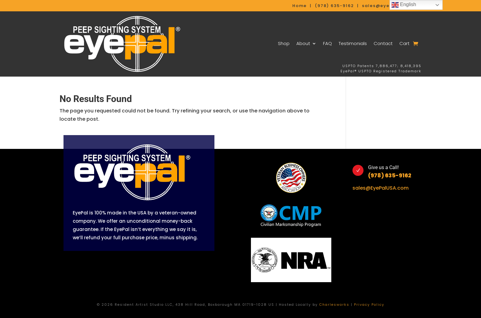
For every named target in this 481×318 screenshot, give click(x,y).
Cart (404, 43)
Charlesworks (334, 304)
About (303, 43)
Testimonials (353, 43)
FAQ (327, 43)
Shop (284, 43)
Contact (383, 43)
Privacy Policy (369, 304)
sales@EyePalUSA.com (380, 187)
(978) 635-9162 (389, 175)
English (403, 5)
